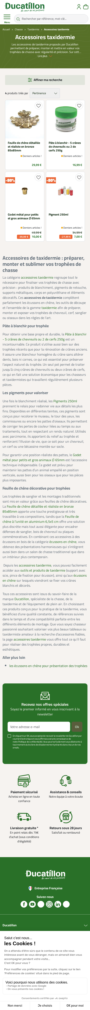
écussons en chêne (62, 542)
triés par (23, 93)
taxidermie (49, 307)
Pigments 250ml (65, 401)
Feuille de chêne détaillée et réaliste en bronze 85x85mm (38, 509)
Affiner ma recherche (48, 80)
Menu (7, 18)
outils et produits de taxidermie (42, 570)
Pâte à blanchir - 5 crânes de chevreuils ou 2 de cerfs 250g (45, 336)
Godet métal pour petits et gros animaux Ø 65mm (42, 457)
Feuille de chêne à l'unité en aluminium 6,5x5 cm (41, 519)
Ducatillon (21, 599)
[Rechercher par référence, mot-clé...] (51, 18)
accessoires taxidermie (37, 277)
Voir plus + (14, 754)
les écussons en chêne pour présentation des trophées (48, 666)
